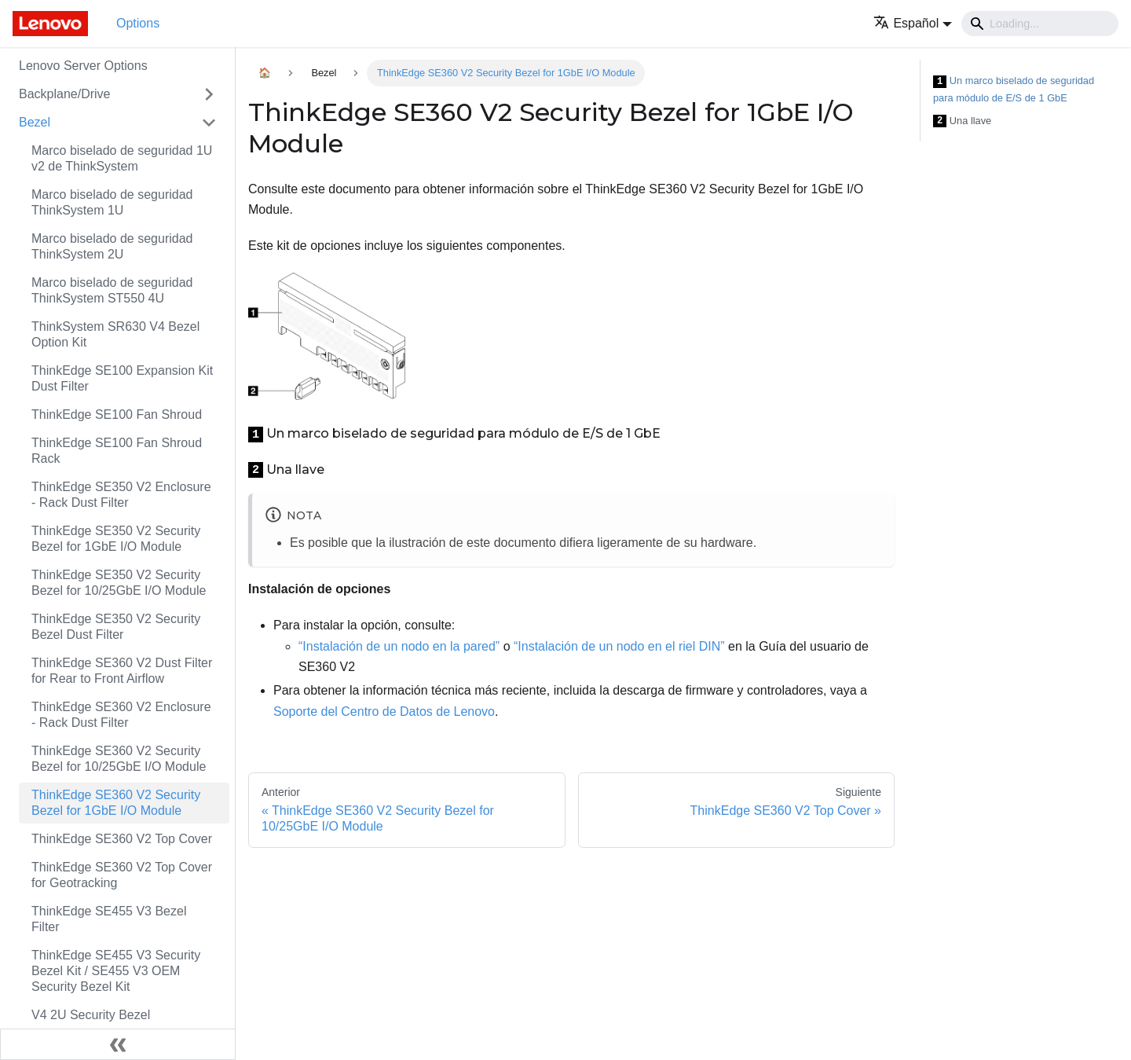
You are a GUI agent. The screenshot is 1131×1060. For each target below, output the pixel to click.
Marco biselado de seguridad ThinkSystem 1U (111, 202)
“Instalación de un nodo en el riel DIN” (619, 646)
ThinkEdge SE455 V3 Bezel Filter (108, 918)
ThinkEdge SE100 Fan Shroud (116, 414)
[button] (912, 23)
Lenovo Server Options (83, 65)
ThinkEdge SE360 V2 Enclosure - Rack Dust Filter (121, 714)
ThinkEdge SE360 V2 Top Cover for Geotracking (121, 874)
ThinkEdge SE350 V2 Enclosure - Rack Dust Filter (121, 494)
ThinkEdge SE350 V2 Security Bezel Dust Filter (115, 626)
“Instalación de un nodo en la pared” (399, 646)
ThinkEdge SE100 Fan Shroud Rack (116, 450)
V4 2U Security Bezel (90, 1014)
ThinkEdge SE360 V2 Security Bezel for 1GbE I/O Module (115, 802)
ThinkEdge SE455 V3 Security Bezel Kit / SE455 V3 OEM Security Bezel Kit (115, 970)
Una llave (962, 121)
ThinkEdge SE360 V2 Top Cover (121, 838)
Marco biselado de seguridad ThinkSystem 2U (111, 246)
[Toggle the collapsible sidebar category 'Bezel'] (208, 122)
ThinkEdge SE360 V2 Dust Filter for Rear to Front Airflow (121, 670)
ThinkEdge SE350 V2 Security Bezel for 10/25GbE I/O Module (118, 582)
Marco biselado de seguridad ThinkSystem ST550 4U (111, 290)
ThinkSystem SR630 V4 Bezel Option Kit (115, 334)
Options (137, 23)
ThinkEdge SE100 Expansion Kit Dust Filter (122, 378)
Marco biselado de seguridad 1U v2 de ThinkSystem (121, 158)
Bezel (34, 122)
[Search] (1039, 23)
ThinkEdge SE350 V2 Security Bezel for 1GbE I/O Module (115, 538)
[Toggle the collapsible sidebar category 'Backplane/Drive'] (208, 94)
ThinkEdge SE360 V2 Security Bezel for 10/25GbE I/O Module (118, 758)
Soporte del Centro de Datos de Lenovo (384, 711)
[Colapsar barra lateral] (118, 1044)
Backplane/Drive (65, 94)
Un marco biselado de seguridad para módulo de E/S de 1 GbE (1013, 89)
